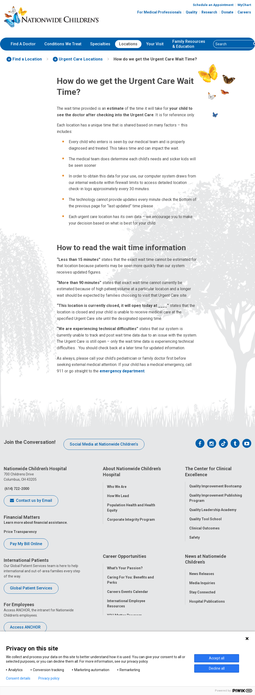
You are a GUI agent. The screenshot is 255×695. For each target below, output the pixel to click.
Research (209, 12)
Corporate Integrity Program (131, 517)
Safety (194, 535)
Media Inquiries (202, 586)
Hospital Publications (207, 605)
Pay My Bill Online (26, 543)
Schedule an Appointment (213, 4)
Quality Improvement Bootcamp (215, 484)
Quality (191, 12)
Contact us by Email (31, 501)
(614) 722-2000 (16, 489)
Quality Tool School (205, 517)
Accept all (216, 658)
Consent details (18, 678)
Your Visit (155, 44)
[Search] (232, 44)
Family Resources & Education (188, 44)
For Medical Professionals (159, 12)
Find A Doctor (23, 44)
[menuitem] (23, 44)
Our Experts (198, 614)
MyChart (244, 4)
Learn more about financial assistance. (36, 522)
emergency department (122, 371)
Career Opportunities (124, 562)
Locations (128, 44)
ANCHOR (114, 628)
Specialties (100, 44)
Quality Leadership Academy (212, 508)
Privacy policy (49, 678)
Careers (244, 12)
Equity (194, 544)
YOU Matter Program (124, 619)
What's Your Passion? (125, 571)
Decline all (217, 668)
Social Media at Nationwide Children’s (104, 444)
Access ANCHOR (25, 627)
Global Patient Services (31, 588)
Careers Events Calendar (127, 595)
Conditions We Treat (62, 44)
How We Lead (118, 493)
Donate (227, 12)
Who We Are (117, 484)
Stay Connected (202, 596)
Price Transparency (20, 532)
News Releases (201, 577)
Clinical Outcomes (204, 526)
